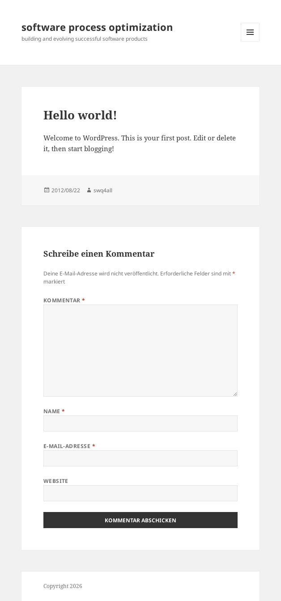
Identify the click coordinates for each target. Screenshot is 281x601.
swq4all (103, 190)
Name (54, 411)
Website (55, 481)
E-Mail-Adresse (69, 446)
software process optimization (97, 27)
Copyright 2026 (62, 586)
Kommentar (64, 300)
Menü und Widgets (250, 41)
